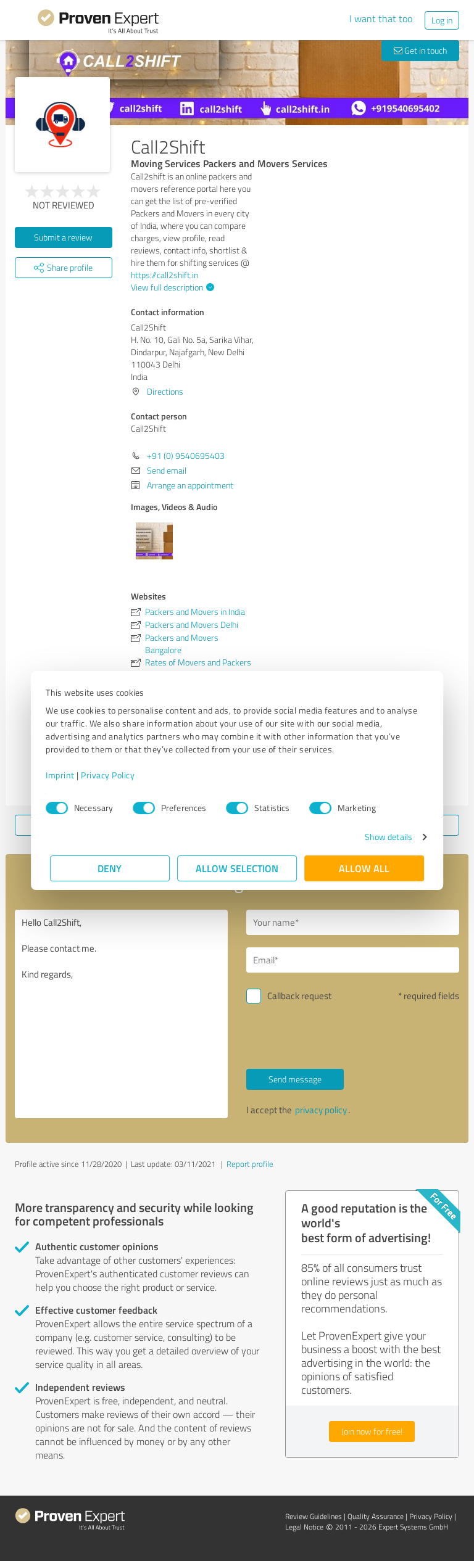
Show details (384, 836)
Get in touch (420, 50)
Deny (110, 868)
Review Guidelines (313, 1516)
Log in (441, 20)
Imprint (64, 775)
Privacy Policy (112, 775)
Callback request (299, 995)
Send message (295, 1079)
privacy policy (321, 1109)
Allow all (364, 868)
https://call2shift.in (164, 275)
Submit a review (63, 237)
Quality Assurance (375, 1516)
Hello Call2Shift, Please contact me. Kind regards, (121, 1014)
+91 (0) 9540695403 (186, 455)
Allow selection (237, 868)
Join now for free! (371, 1431)
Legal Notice (304, 1527)
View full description (171, 287)
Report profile (250, 1163)
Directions (165, 391)
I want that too (380, 18)
